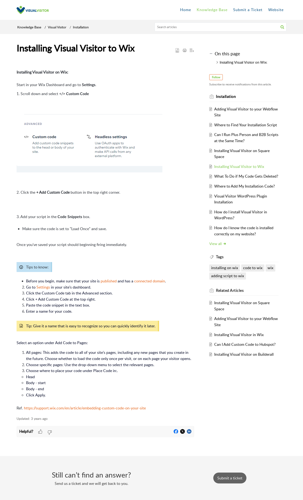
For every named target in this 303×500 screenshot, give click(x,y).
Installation (81, 27)
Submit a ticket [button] (229, 478)
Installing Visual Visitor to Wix (239, 166)
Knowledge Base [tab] (212, 9)
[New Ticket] (229, 478)
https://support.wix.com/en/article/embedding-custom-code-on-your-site (85, 408)
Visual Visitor (57, 27)
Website (276, 9)
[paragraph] (105, 238)
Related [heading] (230, 290)
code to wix (253, 267)
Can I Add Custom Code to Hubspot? (245, 344)
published (109, 281)
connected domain (149, 281)
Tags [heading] (219, 256)
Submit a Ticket (248, 9)
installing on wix (224, 267)
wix (270, 267)
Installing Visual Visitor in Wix (239, 334)
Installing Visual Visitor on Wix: (243, 62)
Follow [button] (216, 77)
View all (218, 243)
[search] (221, 26)
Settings (43, 287)
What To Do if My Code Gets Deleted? (246, 176)
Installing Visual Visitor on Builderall (244, 354)
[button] (282, 27)
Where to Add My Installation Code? (244, 186)
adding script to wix (227, 275)
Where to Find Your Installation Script (245, 124)
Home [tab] (185, 9)
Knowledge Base (29, 27)
